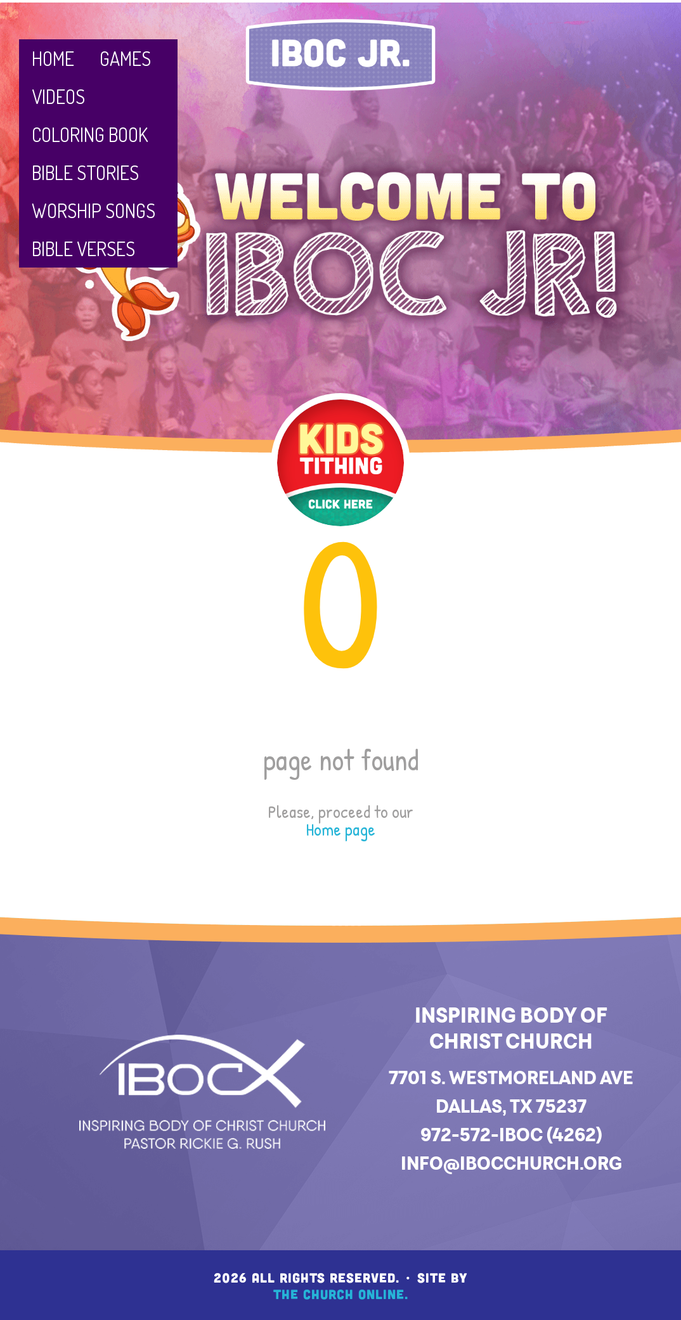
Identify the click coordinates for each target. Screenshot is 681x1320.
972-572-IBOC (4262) (511, 1134)
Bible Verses (83, 248)
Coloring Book (90, 134)
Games (125, 58)
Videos (58, 96)
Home (53, 58)
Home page (340, 829)
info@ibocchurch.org (511, 1163)
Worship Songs (93, 210)
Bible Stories (85, 172)
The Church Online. (340, 1294)
